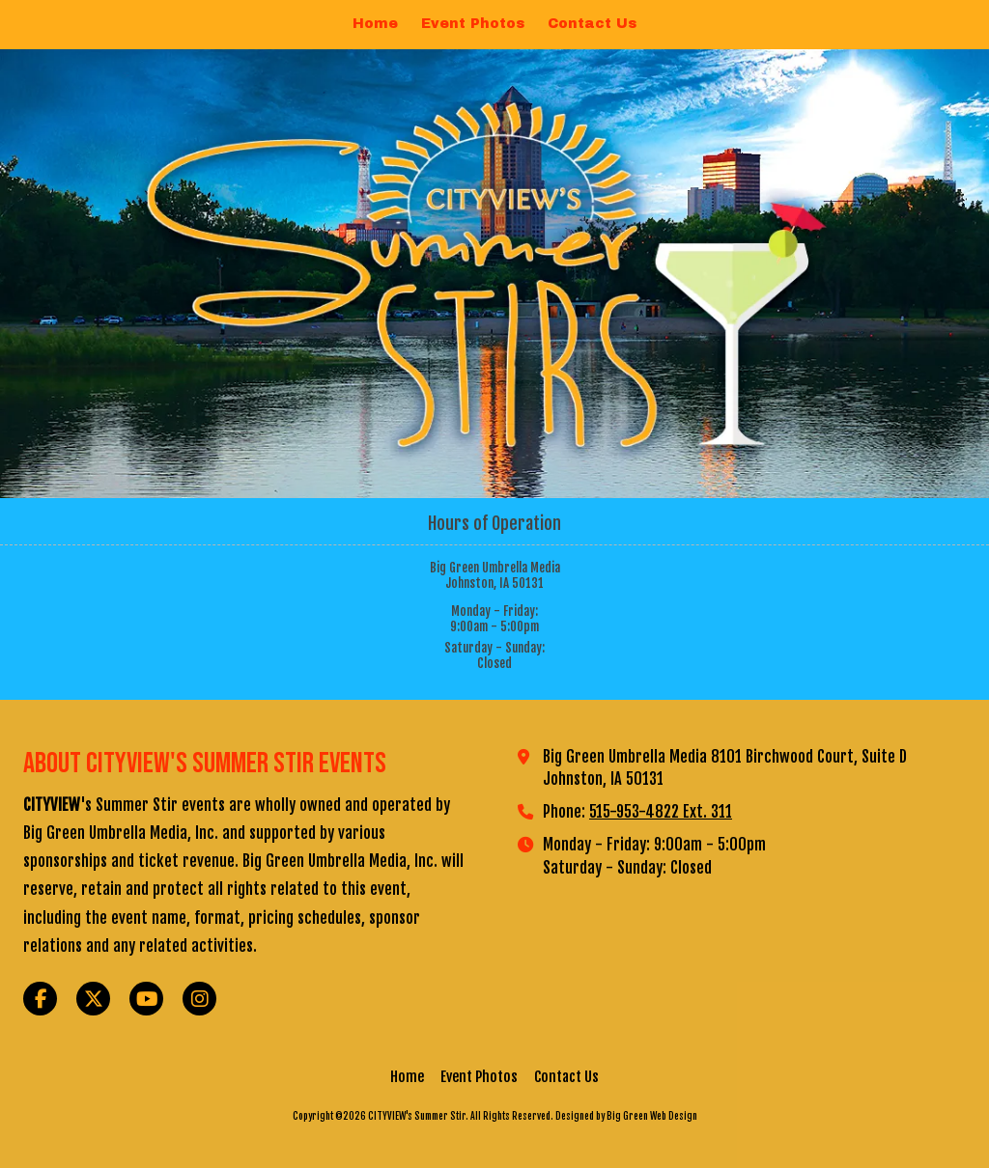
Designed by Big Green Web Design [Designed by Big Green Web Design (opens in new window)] (626, 1116)
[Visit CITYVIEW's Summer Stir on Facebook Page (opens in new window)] (40, 998)
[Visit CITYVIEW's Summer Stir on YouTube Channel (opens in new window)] (146, 998)
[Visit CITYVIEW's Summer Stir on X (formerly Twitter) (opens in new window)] (93, 998)
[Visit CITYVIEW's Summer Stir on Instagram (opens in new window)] (199, 998)
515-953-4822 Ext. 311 (660, 811)
